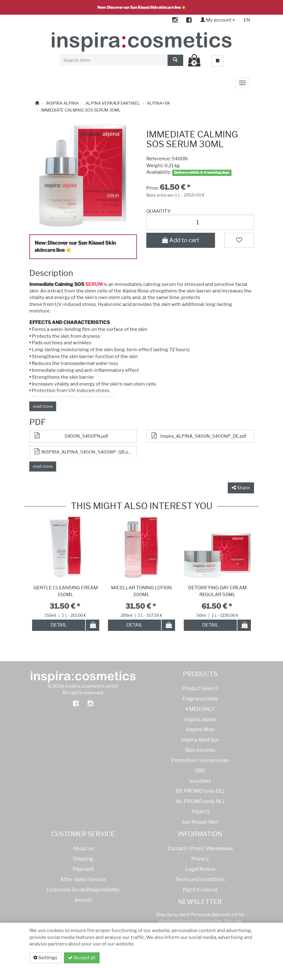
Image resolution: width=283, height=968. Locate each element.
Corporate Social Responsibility (83, 890)
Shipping (83, 859)
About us (83, 848)
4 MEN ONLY (200, 709)
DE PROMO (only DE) (200, 791)
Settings (45, 958)
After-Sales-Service (83, 879)
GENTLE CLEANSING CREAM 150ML (65, 591)
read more (43, 406)
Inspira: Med (200, 729)
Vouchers (200, 781)
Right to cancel (200, 890)
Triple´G (200, 812)
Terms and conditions (200, 879)
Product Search (200, 688)
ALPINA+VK (158, 103)
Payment (83, 869)
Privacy (200, 859)
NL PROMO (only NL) (200, 801)
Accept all (81, 958)
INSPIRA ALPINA (62, 103)
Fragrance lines (200, 699)
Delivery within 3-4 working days (201, 172)
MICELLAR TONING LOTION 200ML (141, 591)
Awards (83, 900)
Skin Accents (200, 750)
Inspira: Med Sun (200, 740)
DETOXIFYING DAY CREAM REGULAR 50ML (217, 591)
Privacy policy (230, 958)
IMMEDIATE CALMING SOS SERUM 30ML (81, 109)
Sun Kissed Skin (200, 822)
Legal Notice (200, 869)
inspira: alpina (200, 719)
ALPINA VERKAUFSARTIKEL (112, 103)
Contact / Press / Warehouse (200, 848)
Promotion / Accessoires (200, 760)
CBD (200, 771)
